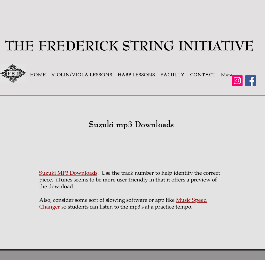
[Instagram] (237, 80)
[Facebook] (250, 80)
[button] (81, 75)
